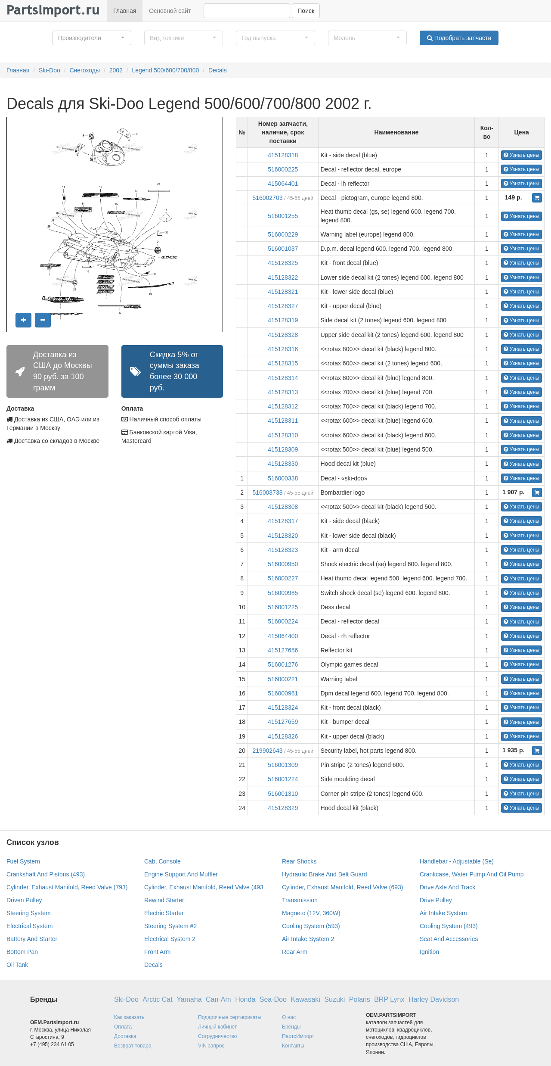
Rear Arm (294, 951)
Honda (245, 999)
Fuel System (23, 861)
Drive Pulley (436, 900)
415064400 (283, 636)
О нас (289, 1017)
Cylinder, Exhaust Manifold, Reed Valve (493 (203, 887)
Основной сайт (170, 10)
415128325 (283, 262)
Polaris (359, 999)
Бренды (291, 1027)
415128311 (283, 420)
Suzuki (334, 999)
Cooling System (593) (311, 926)
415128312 (283, 406)
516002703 (267, 197)
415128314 (283, 377)
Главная (124, 10)
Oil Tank (17, 964)
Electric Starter (164, 913)
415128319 (283, 320)
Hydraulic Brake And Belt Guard (324, 874)
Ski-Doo (49, 70)
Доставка (125, 1036)
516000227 (283, 578)
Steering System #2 (170, 926)
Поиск (305, 10)
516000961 (283, 693)
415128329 (283, 807)
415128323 (283, 549)
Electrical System (29, 926)
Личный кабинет (217, 1027)
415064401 (283, 183)
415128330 (283, 463)
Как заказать (129, 1017)
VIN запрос (211, 1046)
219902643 (267, 750)
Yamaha (188, 999)
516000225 (283, 169)
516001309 (283, 764)
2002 (116, 70)
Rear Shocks (299, 861)
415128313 (283, 392)
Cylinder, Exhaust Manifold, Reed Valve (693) (342, 887)
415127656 (283, 650)
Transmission (300, 900)
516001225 (283, 607)
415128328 (283, 334)
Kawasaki (305, 999)
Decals (217, 70)
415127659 (283, 721)
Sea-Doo (273, 999)
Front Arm (157, 951)
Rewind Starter (164, 900)
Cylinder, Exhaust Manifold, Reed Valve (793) (66, 887)
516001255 (283, 215)
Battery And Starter (31, 938)
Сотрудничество (217, 1036)
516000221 (283, 679)
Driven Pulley (24, 900)
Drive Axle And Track (447, 887)
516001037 (283, 248)
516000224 (283, 621)
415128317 (283, 520)
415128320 (283, 535)
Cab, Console (162, 861)
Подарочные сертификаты (229, 1017)
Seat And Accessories (449, 938)
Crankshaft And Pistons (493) (45, 874)
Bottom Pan (22, 951)
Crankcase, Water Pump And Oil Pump (471, 874)
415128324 (283, 707)
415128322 (283, 277)
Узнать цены (521, 155)
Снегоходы (84, 70)
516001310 (283, 793)
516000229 (283, 234)
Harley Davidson (434, 999)
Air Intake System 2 (308, 938)
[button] (92, 38)
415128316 (283, 349)
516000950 (283, 564)
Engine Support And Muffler (181, 874)
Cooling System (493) (449, 926)
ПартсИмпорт (298, 1036)
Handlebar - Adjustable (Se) (457, 861)
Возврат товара (133, 1046)
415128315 (283, 363)
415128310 (283, 435)
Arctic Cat (157, 999)
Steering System (28, 913)
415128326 (283, 736)
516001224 (283, 779)
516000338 (283, 478)
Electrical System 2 (169, 938)
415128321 (283, 291)
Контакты (293, 1046)
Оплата (123, 1027)
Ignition (429, 951)
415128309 (283, 449)
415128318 (283, 155)
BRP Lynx (389, 999)
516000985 (283, 592)
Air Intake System (443, 913)
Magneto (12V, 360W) (311, 913)
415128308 (283, 506)
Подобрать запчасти (459, 37)
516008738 (267, 492)
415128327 (283, 305)
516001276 (283, 664)
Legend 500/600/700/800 (165, 70)
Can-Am (218, 999)
